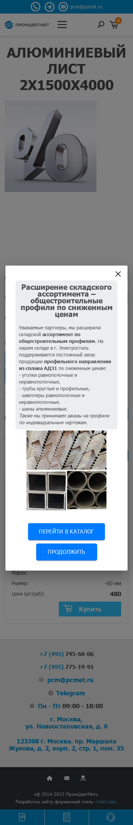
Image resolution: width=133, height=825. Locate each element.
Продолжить (66, 551)
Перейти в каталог (66, 531)
